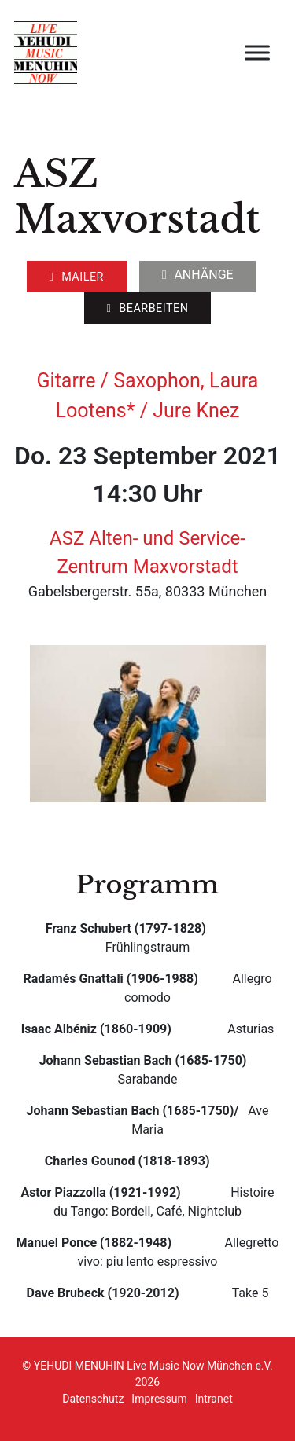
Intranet (214, 1398)
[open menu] (257, 52)
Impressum (158, 1398)
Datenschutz (93, 1398)
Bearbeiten (147, 308)
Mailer (76, 277)
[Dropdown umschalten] (164, 275)
